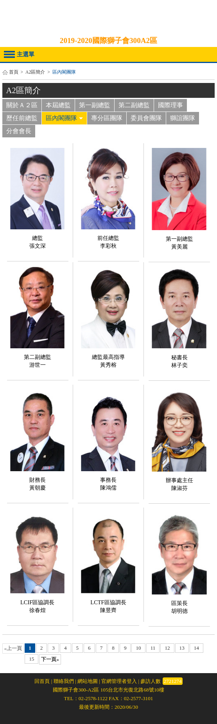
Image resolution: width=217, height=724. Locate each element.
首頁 (13, 72)
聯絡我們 (64, 681)
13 (182, 648)
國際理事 (170, 105)
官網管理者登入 (119, 681)
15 (31, 659)
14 (196, 648)
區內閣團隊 (64, 118)
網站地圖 (87, 681)
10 (138, 648)
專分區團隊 (106, 118)
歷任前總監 (22, 118)
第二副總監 (134, 105)
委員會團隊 (146, 118)
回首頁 (42, 681)
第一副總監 (94, 105)
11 (153, 648)
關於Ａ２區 (22, 105)
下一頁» (50, 659)
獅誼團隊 (182, 118)
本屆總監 (58, 105)
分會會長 (18, 131)
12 (167, 648)
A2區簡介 (35, 72)
